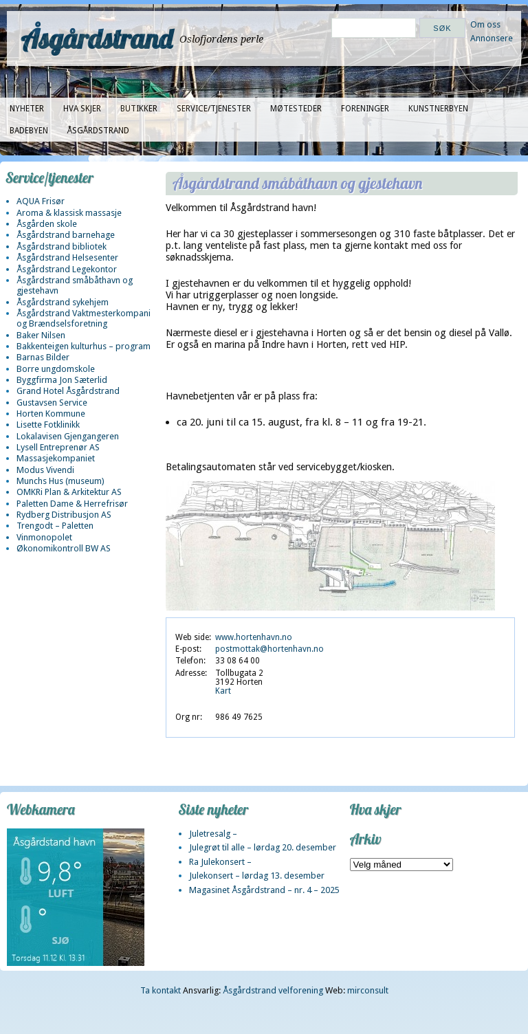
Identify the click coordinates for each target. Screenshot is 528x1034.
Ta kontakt (160, 990)
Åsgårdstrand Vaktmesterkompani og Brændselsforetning (83, 318)
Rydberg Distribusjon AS (63, 514)
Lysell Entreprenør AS (58, 447)
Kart (223, 691)
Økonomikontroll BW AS (63, 548)
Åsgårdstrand (97, 38)
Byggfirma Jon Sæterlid (61, 380)
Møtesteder (296, 108)
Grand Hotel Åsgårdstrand (68, 391)
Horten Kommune (50, 413)
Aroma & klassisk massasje (69, 213)
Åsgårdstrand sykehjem (62, 302)
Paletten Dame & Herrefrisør (72, 503)
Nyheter (27, 108)
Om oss (485, 24)
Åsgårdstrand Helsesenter (67, 257)
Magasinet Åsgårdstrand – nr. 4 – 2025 (264, 890)
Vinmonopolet (44, 537)
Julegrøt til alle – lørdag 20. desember (262, 847)
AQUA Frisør (40, 201)
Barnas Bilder (42, 357)
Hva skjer (82, 108)
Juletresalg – (213, 833)
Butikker (138, 108)
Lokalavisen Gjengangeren (67, 436)
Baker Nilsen (40, 335)
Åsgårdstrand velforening (273, 990)
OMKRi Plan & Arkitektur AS (69, 492)
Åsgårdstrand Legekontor (66, 269)
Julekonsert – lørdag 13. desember (256, 875)
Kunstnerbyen (438, 108)
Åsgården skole (46, 224)
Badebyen (29, 130)
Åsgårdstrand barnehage (65, 235)
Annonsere (491, 38)
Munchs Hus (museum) (60, 481)
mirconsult (367, 990)
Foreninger (365, 108)
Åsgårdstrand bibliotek (61, 246)
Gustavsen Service (51, 402)
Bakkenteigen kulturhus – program (83, 346)
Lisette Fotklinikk (48, 424)
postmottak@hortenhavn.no (269, 649)
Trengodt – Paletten (55, 525)
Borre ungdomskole (55, 369)
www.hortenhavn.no (253, 637)
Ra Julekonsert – (220, 862)
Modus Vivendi (45, 470)
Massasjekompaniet (55, 458)
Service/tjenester (214, 108)
